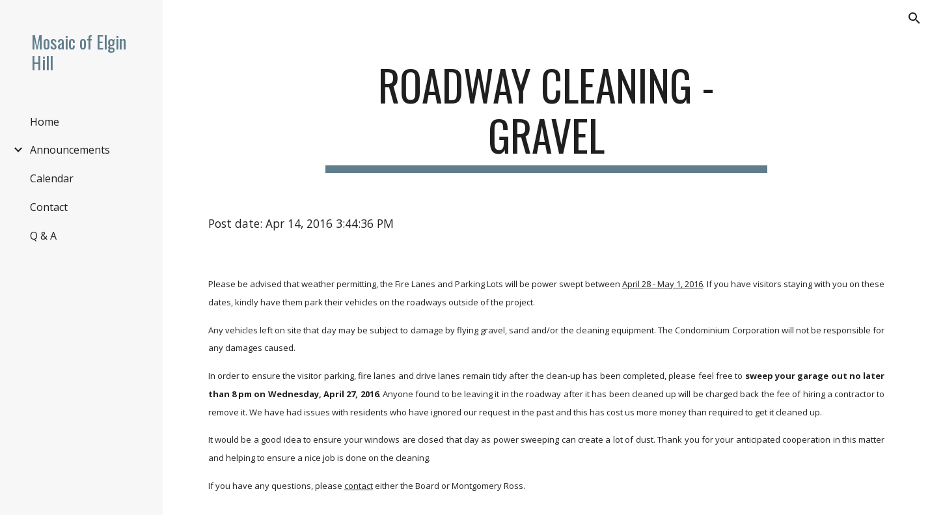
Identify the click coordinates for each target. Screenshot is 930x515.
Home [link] (44, 122)
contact (358, 486)
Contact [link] (49, 207)
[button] (914, 18)
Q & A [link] (43, 236)
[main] (546, 116)
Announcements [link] (70, 150)
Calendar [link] (52, 178)
